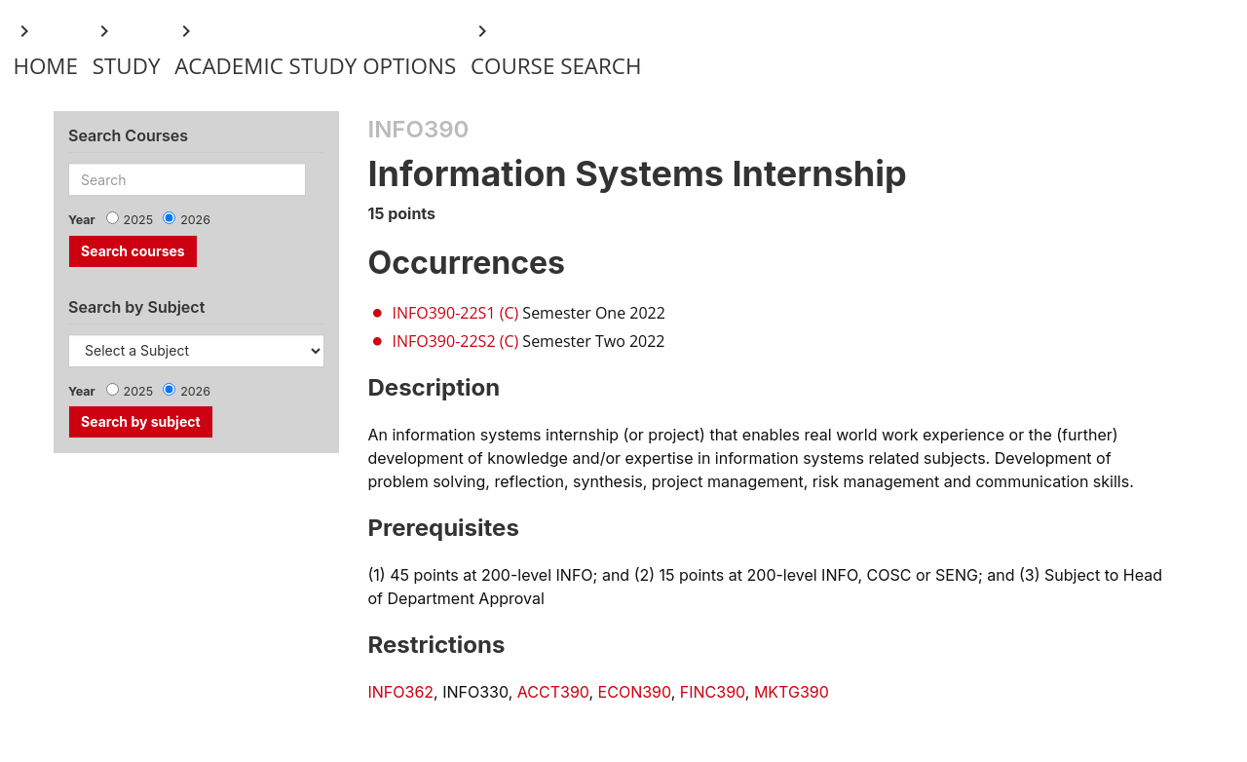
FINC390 (712, 692)
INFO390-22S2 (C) (456, 341)
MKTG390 (791, 692)
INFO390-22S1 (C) (456, 313)
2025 (139, 219)
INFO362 (401, 692)
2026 (195, 219)
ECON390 (634, 692)
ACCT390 (553, 692)
